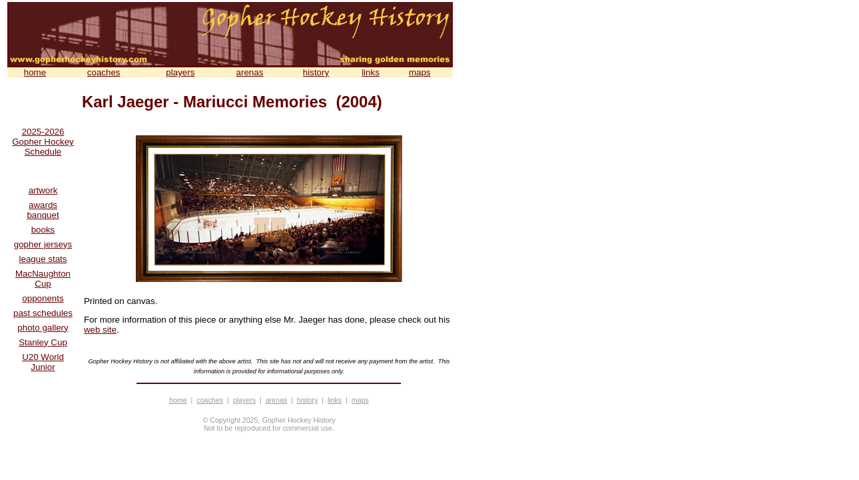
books (43, 230)
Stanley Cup (43, 342)
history (316, 72)
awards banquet (43, 210)
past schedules (43, 313)
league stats (43, 259)
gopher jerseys (43, 244)
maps (420, 72)
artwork (43, 190)
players (180, 72)
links (371, 72)
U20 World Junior (43, 362)
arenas (250, 72)
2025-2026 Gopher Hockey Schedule (43, 142)
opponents (42, 298)
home (35, 72)
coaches (104, 72)
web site (100, 330)
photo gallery (42, 328)
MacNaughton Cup (43, 279)
